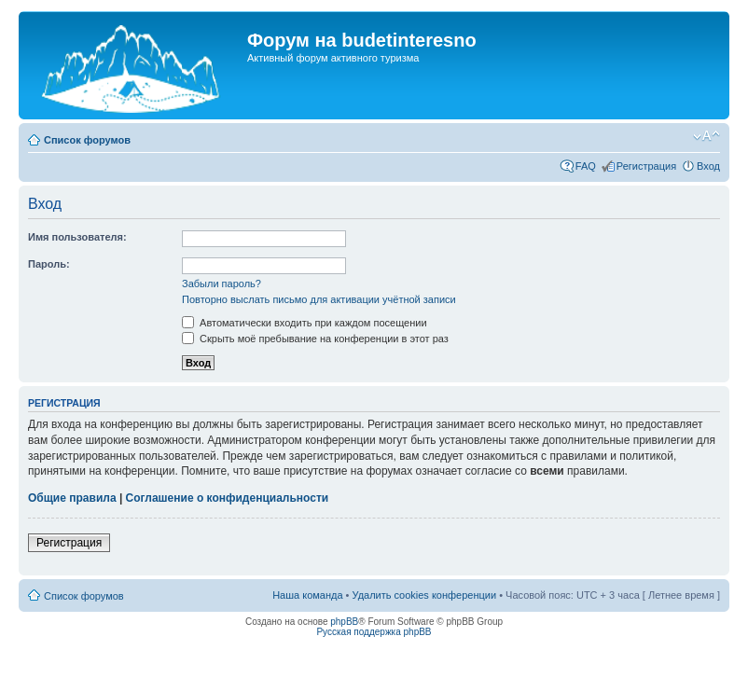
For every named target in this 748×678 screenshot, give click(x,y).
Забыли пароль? (221, 283)
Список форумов (87, 139)
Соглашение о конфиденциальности (227, 498)
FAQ (585, 166)
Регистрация (646, 166)
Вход (708, 166)
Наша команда (307, 595)
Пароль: (49, 264)
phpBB (344, 621)
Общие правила (72, 498)
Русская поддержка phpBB (373, 632)
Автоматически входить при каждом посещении (304, 322)
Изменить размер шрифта (706, 136)
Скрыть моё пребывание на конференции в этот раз (315, 338)
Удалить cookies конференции (425, 595)
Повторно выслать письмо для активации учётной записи (319, 299)
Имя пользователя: (77, 236)
